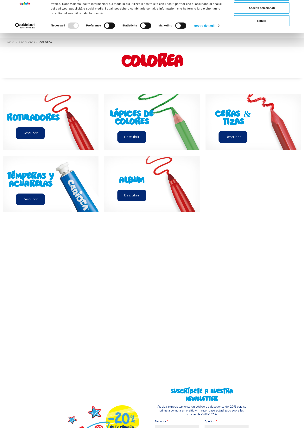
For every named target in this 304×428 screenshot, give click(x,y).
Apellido (211, 421)
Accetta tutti (261, 10)
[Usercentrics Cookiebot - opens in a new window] (25, 41)
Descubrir (30, 133)
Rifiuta (261, 35)
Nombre (161, 421)
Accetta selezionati (262, 23)
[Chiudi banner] (298, 6)
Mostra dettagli (203, 40)
